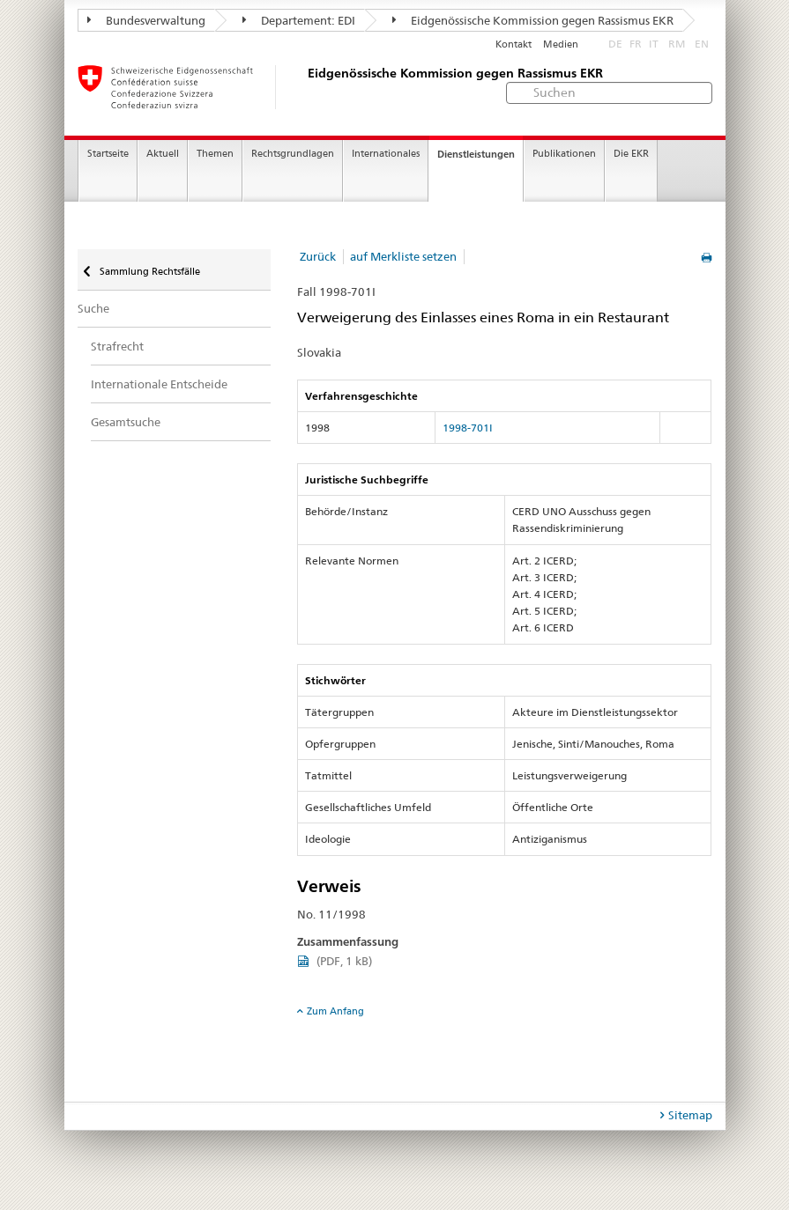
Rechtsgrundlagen (292, 153)
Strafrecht (117, 346)
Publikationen (564, 153)
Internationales (386, 153)
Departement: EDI (298, 20)
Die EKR (631, 153)
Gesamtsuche (125, 422)
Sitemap (690, 1115)
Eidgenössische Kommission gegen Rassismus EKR (533, 20)
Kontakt (513, 44)
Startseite (108, 153)
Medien (560, 44)
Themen (215, 153)
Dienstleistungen (476, 154)
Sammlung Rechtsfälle (148, 271)
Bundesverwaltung (146, 20)
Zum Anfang (335, 1011)
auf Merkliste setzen (403, 256)
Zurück (318, 256)
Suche (93, 308)
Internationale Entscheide (159, 384)
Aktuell (162, 153)
